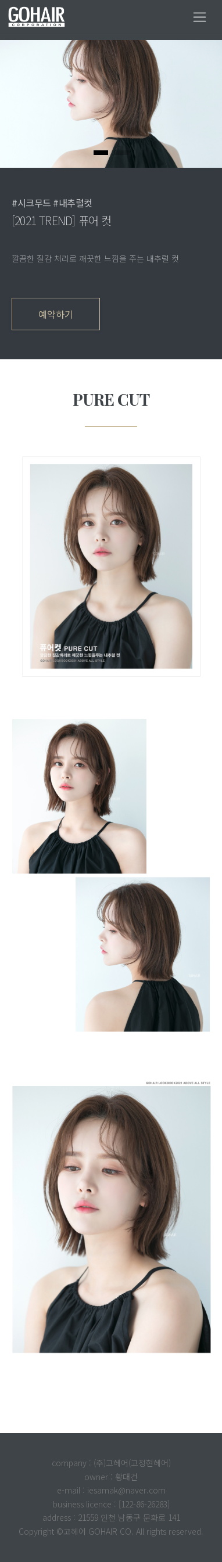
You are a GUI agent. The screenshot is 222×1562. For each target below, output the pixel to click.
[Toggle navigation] (199, 17)
